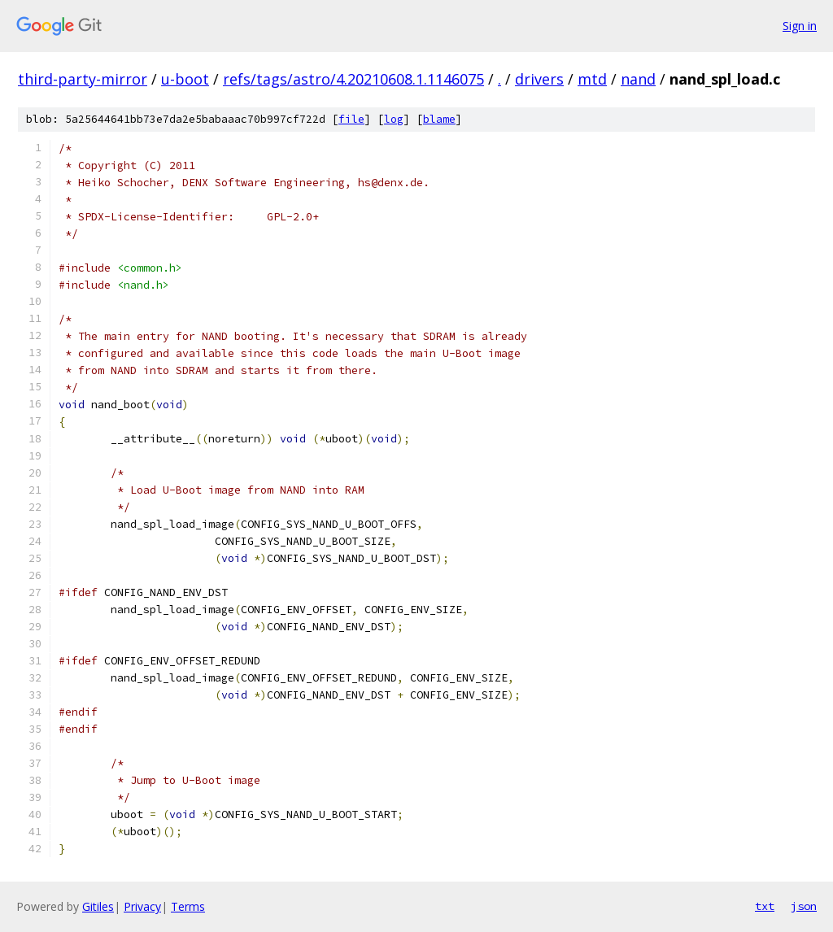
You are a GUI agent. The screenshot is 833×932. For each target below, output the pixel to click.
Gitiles (98, 906)
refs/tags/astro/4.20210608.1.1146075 (353, 79)
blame (439, 119)
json (804, 906)
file (351, 119)
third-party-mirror (82, 79)
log (393, 119)
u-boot (185, 79)
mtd (592, 79)
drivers (539, 79)
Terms (188, 906)
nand (638, 79)
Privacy (142, 906)
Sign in (800, 25)
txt (764, 906)
